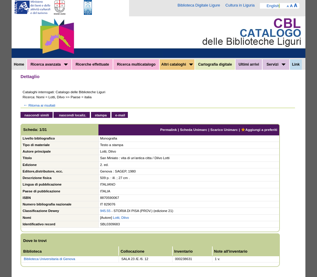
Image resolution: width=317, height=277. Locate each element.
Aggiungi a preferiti (259, 130)
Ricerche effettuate (92, 64)
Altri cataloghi (177, 64)
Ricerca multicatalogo (136, 64)
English (272, 6)
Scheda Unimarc (193, 130)
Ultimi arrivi (248, 64)
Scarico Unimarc (224, 130)
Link (296, 64)
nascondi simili (36, 115)
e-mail (120, 115)
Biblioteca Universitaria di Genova (49, 259)
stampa (101, 115)
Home (19, 64)
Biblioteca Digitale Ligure (199, 5)
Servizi (275, 64)
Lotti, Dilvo (121, 217)
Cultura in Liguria (240, 5)
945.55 (105, 211)
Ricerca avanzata (49, 64)
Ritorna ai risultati (39, 105)
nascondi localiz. (72, 115)
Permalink (168, 130)
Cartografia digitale (215, 64)
